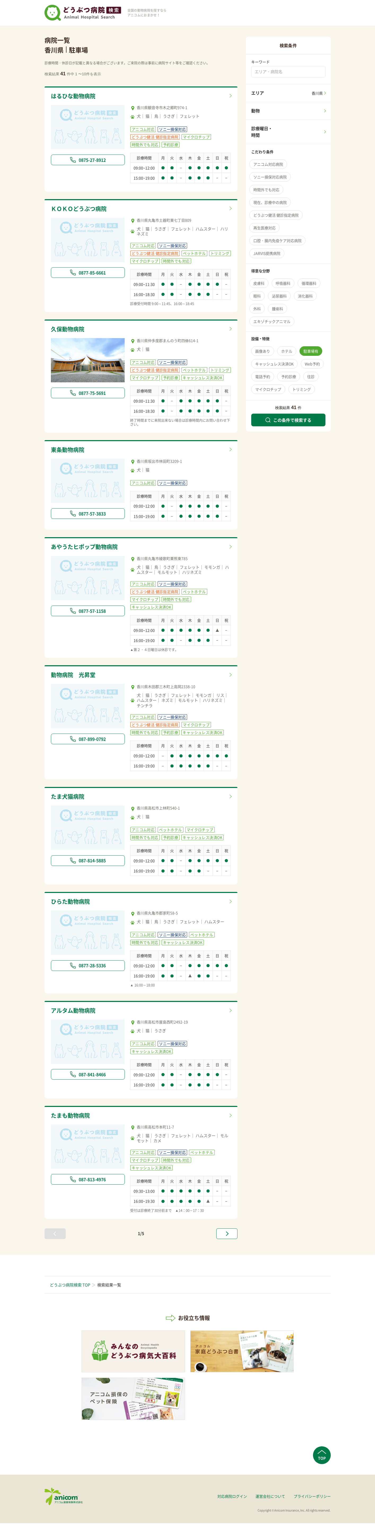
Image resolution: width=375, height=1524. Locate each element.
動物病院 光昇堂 (75, 675)
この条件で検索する (288, 420)
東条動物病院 (69, 450)
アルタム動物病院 (75, 1011)
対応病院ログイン (232, 1497)
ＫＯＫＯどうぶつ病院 (81, 208)
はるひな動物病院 (75, 96)
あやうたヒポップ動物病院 (87, 547)
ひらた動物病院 (72, 902)
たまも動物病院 (72, 1116)
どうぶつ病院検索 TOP (70, 1286)
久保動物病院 (69, 329)
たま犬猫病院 (69, 797)
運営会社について (270, 1497)
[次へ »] (226, 1234)
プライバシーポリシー (312, 1497)
